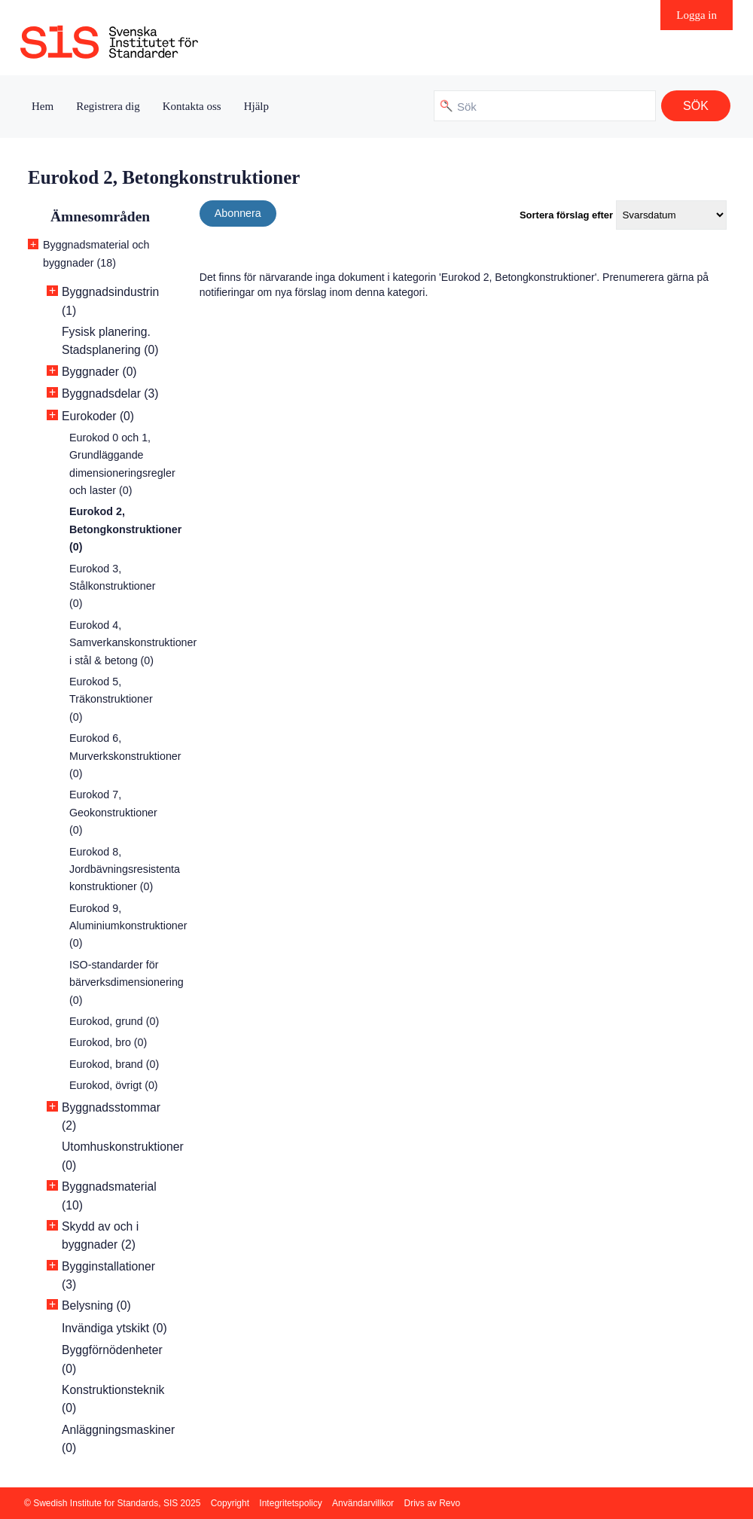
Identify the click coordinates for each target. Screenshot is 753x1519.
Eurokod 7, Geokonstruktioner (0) (113, 812)
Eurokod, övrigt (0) (113, 1085)
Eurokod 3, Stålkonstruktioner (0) (112, 586)
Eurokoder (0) (98, 416)
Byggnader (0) (99, 371)
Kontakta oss (192, 106)
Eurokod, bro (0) (108, 1042)
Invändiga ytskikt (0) (114, 1328)
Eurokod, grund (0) (114, 1021)
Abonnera (238, 213)
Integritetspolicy (290, 1503)
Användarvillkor (363, 1503)
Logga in (696, 15)
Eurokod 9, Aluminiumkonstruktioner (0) (128, 926)
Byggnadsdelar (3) (110, 393)
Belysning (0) (96, 1305)
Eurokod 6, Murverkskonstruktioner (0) (125, 755)
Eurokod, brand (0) (114, 1064)
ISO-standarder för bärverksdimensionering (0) (126, 982)
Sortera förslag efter (566, 215)
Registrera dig (108, 106)
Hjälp (256, 106)
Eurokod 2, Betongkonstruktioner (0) (125, 529)
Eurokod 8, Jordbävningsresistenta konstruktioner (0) (124, 869)
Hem (42, 106)
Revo (449, 1503)
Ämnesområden (100, 216)
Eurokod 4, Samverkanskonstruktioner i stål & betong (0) (133, 642)
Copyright (230, 1503)
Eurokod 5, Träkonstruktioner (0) (111, 699)
